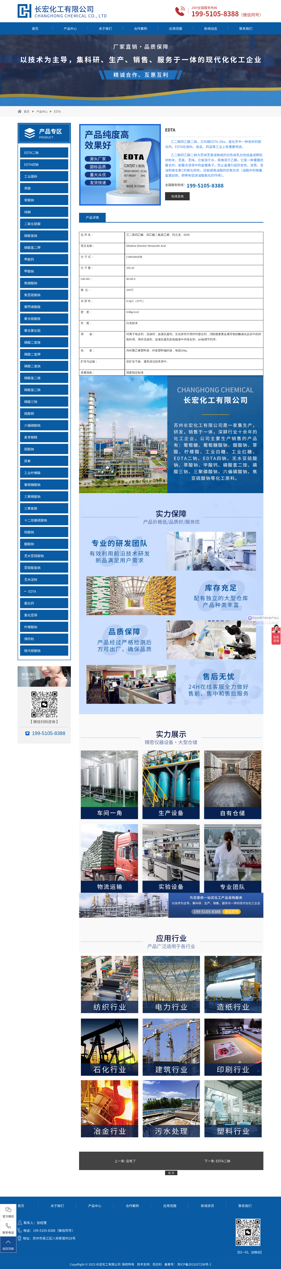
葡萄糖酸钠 (32, 484)
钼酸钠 (29, 449)
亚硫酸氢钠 (32, 567)
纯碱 (27, 211)
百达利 (157, 1264)
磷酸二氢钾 (32, 354)
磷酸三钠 (30, 401)
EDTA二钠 (31, 152)
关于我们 (105, 28)
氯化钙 (29, 603)
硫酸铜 (29, 413)
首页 (35, 28)
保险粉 (29, 638)
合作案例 (140, 28)
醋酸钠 (29, 543)
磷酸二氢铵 (32, 342)
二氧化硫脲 (32, 223)
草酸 (27, 188)
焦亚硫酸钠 (32, 294)
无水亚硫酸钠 (34, 555)
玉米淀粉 (30, 579)
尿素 (27, 460)
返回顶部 (8, 1245)
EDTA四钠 (31, 164)
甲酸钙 (29, 259)
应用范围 (175, 28)
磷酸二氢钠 (32, 366)
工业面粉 (30, 176)
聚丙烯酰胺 (32, 306)
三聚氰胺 (30, 508)
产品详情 (92, 217)
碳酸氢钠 (30, 235)
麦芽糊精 (30, 437)
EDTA (57, 111)
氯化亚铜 (30, 615)
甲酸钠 (29, 271)
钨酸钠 (29, 532)
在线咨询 (177, 196)
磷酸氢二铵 (32, 377)
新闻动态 (210, 28)
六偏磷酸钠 (32, 425)
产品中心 (70, 28)
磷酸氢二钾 (32, 247)
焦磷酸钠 (30, 283)
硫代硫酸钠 (32, 650)
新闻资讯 (207, 1205)
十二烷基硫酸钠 (35, 520)
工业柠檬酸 (32, 472)
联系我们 (245, 28)
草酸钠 (29, 199)
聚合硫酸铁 (32, 318)
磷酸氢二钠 (32, 389)
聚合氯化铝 (32, 330)
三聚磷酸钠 (32, 496)
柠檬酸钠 (30, 626)
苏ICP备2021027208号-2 (194, 1264)
